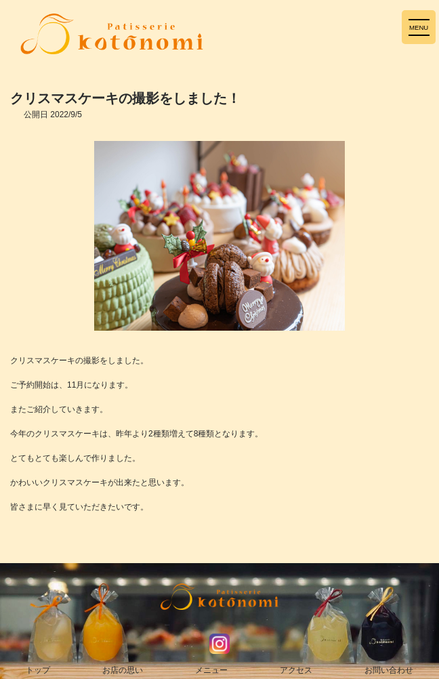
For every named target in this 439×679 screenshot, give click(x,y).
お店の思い (122, 670)
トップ (38, 670)
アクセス (296, 670)
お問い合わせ (388, 670)
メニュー (211, 670)
